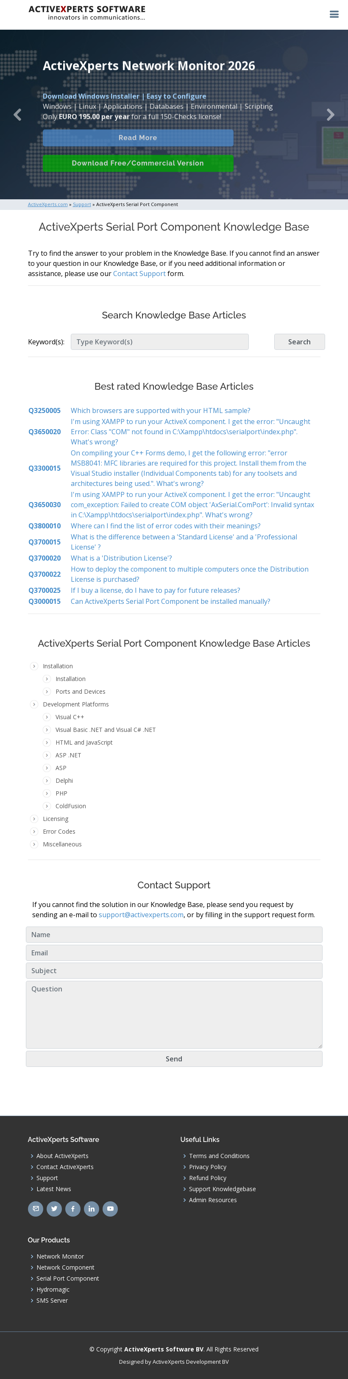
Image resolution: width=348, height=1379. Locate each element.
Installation (71, 679)
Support (47, 1178)
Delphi (64, 780)
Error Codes (59, 831)
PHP (61, 793)
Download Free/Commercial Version (138, 171)
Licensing (55, 819)
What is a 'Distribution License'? (121, 558)
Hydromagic (53, 1289)
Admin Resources (213, 1200)
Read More (138, 145)
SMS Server (52, 1301)
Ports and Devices (81, 691)
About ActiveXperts (62, 1156)
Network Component (65, 1267)
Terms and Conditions (219, 1156)
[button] (17, 114)
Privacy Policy (207, 1167)
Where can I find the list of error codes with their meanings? (166, 525)
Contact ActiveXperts (65, 1167)
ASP (61, 768)
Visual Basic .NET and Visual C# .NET (106, 730)
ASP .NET (68, 755)
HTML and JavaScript (84, 742)
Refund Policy (207, 1178)
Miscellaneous (62, 844)
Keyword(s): (46, 341)
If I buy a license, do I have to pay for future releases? (155, 590)
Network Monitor (60, 1256)
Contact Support (139, 273)
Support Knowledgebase (222, 1189)
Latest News (53, 1189)
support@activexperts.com (141, 914)
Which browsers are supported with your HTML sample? (161, 410)
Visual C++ (70, 717)
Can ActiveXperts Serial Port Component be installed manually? (170, 601)
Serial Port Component (67, 1278)
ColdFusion (71, 806)
